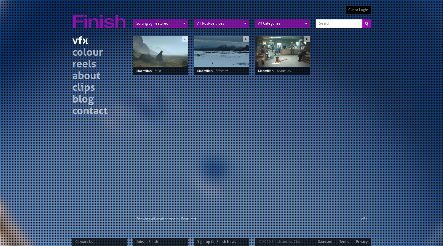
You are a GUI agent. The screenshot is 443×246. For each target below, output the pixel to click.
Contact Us (84, 241)
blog (83, 100)
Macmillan (144, 71)
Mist (157, 71)
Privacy (362, 241)
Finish (101, 18)
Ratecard (325, 241)
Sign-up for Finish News (216, 241)
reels (84, 64)
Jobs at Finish (147, 241)
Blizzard (221, 71)
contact (90, 111)
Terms (344, 241)
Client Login (358, 9)
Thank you (284, 71)
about (86, 76)
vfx (80, 41)
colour (87, 53)
